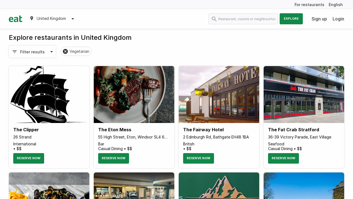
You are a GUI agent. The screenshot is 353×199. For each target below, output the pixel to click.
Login (338, 19)
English (336, 4)
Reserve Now (29, 158)
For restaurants (309, 4)
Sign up (319, 19)
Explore (291, 18)
